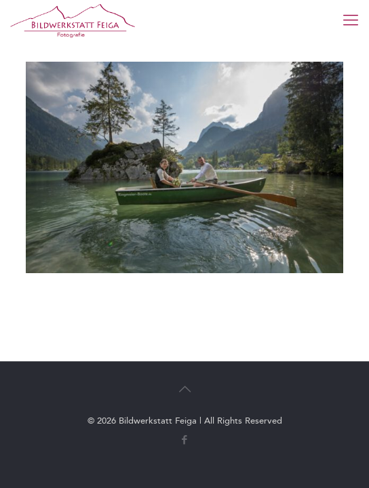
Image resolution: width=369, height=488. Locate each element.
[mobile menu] (350, 20)
